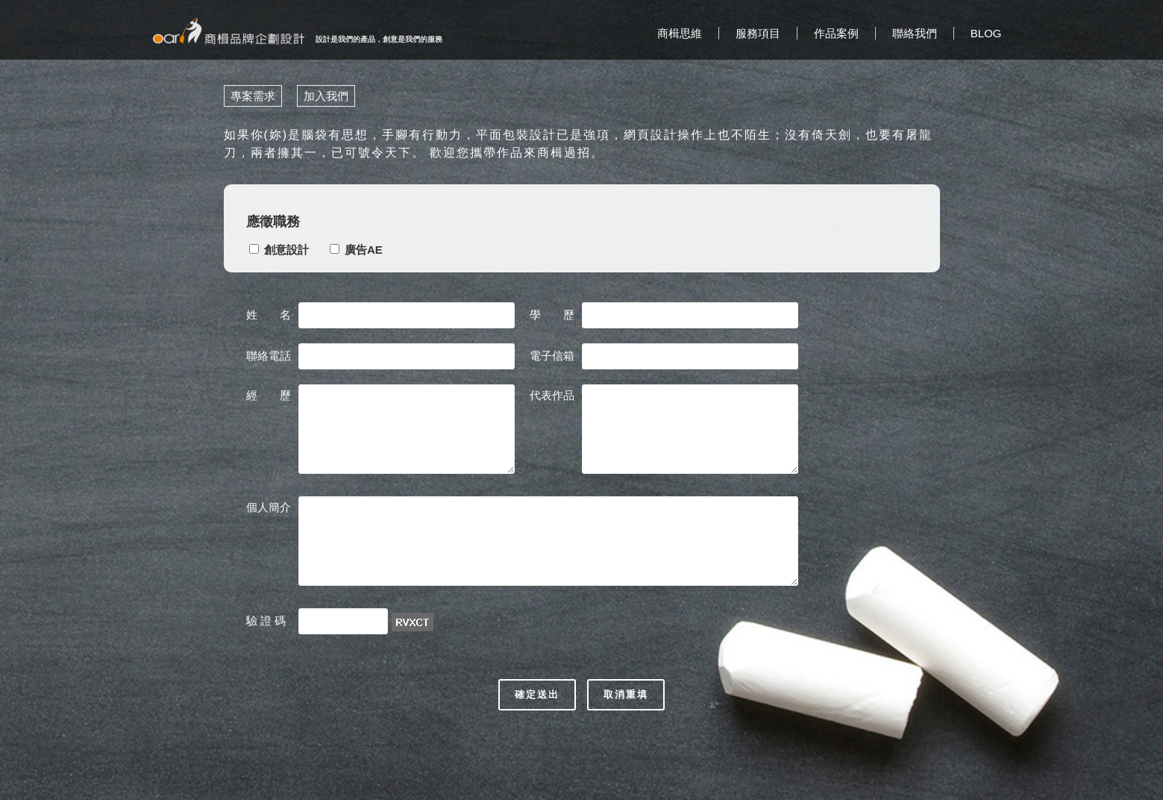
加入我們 (326, 96)
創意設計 (286, 249)
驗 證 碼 (267, 620)
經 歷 (268, 395)
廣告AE (364, 249)
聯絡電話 (268, 355)
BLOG (986, 33)
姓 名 (268, 314)
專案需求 (253, 96)
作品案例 (836, 33)
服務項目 (758, 33)
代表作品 (552, 395)
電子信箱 (552, 355)
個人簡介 (268, 507)
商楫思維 (679, 33)
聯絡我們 (914, 33)
